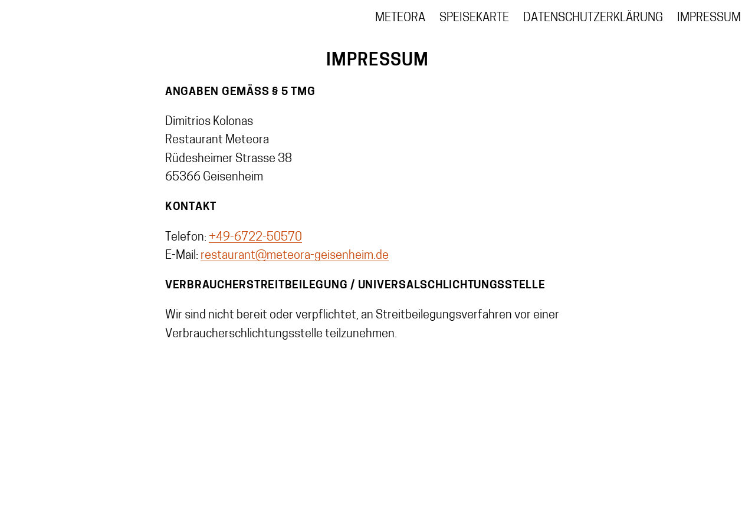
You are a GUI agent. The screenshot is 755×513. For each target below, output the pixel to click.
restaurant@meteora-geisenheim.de (295, 256)
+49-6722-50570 (255, 238)
